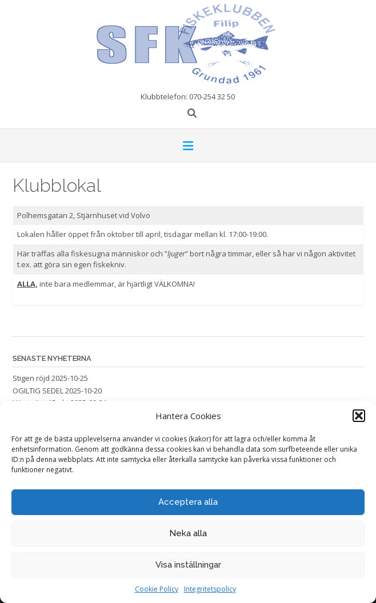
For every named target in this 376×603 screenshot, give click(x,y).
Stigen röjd (31, 378)
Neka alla (188, 533)
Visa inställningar (188, 565)
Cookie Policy (156, 589)
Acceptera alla (188, 502)
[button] (359, 415)
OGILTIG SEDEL (38, 390)
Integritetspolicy (210, 589)
